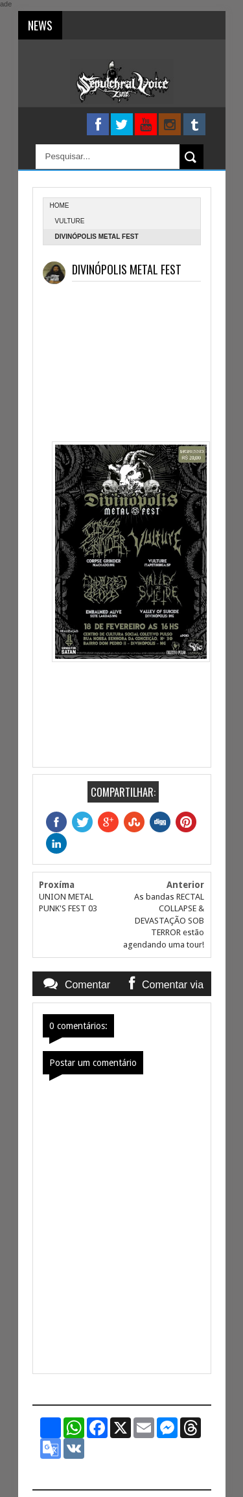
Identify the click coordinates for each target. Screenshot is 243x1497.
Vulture (70, 221)
